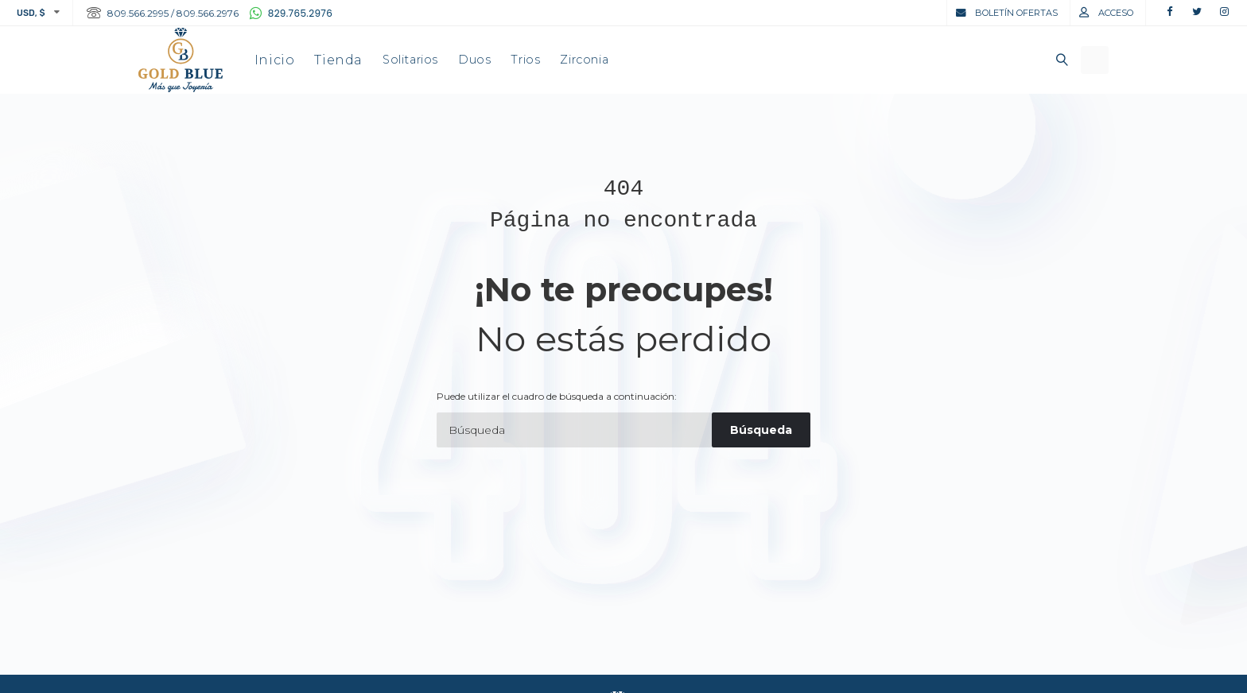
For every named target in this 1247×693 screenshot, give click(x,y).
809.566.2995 (138, 13)
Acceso (1115, 12)
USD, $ (31, 13)
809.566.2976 (208, 13)
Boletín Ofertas (1016, 12)
